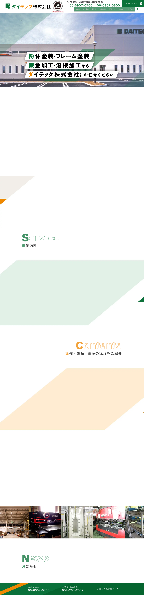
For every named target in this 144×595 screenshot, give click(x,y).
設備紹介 (99, 10)
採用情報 (130, 10)
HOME (70, 10)
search (137, 9)
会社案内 (79, 10)
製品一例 (109, 10)
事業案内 (89, 10)
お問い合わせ (132, 4)
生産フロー (119, 10)
